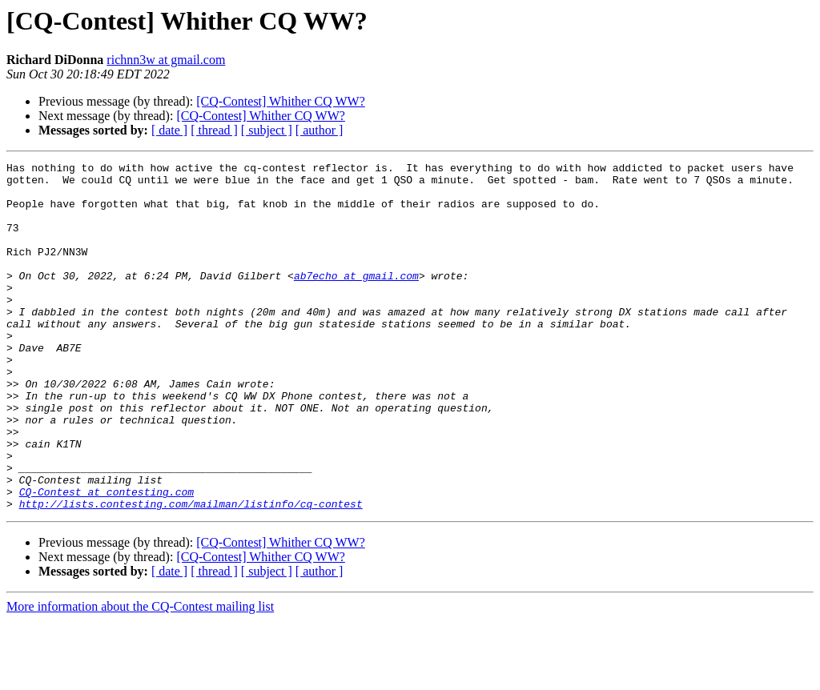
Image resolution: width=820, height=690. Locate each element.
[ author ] (319, 130)
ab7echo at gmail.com (356, 299)
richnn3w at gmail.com (166, 59)
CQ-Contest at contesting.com (106, 559)
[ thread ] (214, 130)
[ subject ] (266, 130)
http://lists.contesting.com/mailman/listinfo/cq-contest (191, 573)
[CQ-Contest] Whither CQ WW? (280, 101)
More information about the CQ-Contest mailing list (140, 676)
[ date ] (169, 130)
